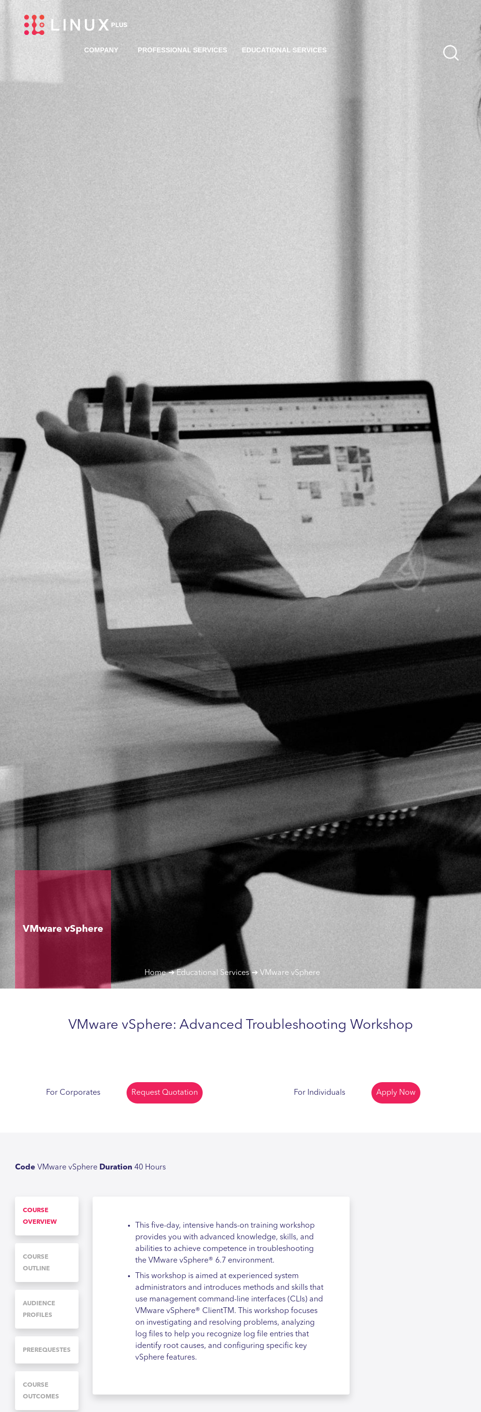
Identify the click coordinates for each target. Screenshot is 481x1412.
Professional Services (182, 50)
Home (155, 973)
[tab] (47, 1216)
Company (101, 50)
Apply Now (396, 1093)
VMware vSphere (290, 973)
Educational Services (284, 50)
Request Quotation (164, 1093)
